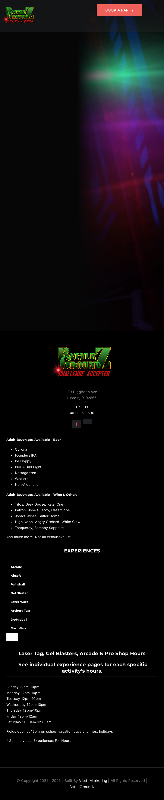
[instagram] (87, 421)
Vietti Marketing (93, 780)
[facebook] (76, 424)
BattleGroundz (82, 787)
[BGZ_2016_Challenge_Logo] (82, 343)
